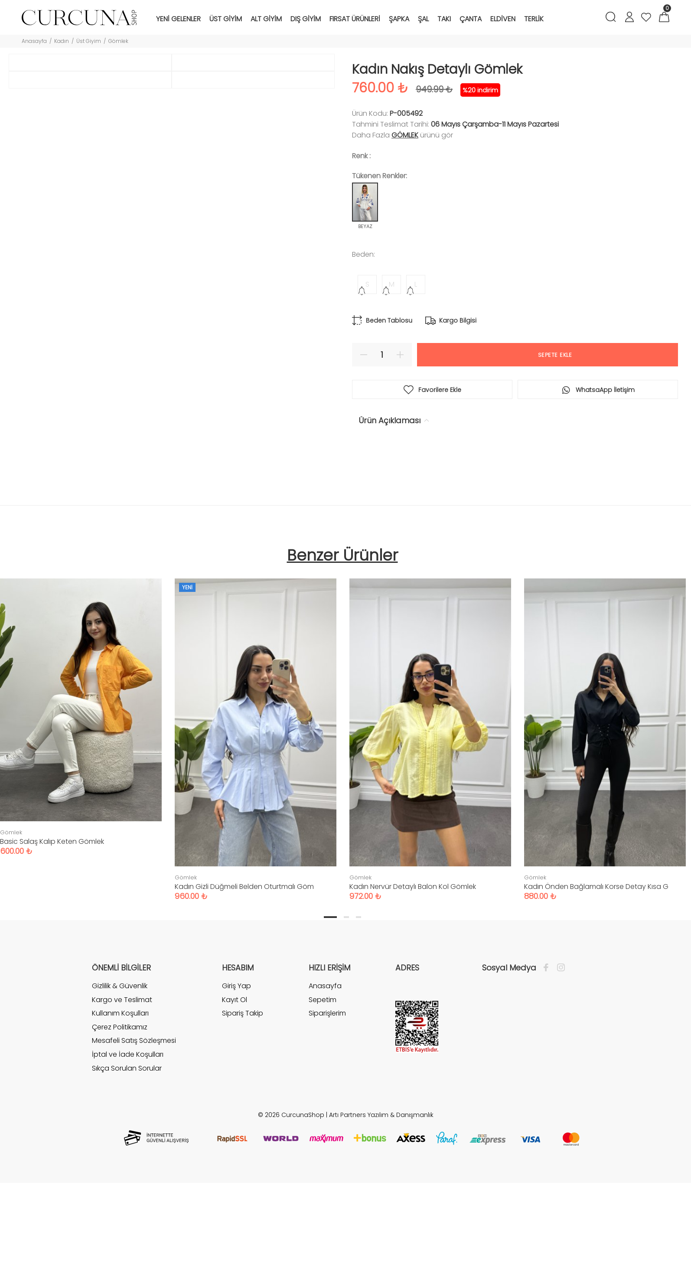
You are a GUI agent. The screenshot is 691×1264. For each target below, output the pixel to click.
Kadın (61, 41)
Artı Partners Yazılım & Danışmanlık (381, 1209)
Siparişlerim (327, 1108)
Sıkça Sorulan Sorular (127, 1163)
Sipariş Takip (242, 1108)
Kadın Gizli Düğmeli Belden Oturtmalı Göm (244, 981)
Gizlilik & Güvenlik (119, 1081)
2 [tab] (346, 1012)
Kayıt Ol (234, 1095)
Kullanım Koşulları (120, 1108)
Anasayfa (34, 41)
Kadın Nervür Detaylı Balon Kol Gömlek (412, 981)
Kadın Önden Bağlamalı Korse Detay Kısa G (596, 981)
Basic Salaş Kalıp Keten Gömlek (52, 936)
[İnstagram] (559, 1062)
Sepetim (322, 1095)
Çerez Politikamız (119, 1122)
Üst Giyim (88, 41)
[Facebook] (548, 1062)
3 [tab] (358, 1012)
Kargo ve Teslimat (122, 1095)
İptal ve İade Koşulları (127, 1149)
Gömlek (118, 41)
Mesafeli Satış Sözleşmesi (134, 1135)
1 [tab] (330, 1012)
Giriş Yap (236, 1081)
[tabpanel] (255, 826)
